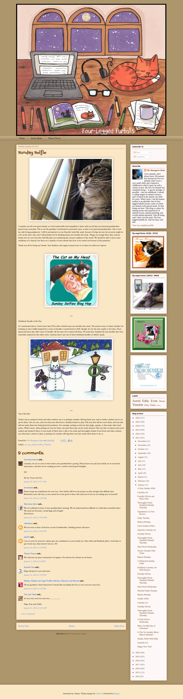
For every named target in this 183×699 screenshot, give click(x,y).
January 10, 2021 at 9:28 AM (35, 498)
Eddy (145, 401)
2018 (137, 661)
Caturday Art (142, 492)
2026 (137, 418)
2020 (137, 653)
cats (29, 444)
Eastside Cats (29, 567)
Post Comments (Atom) (76, 633)
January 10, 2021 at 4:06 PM (35, 531)
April (140, 473)
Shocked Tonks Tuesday (147, 591)
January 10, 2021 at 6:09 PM (35, 547)
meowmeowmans (31, 459)
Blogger (116, 693)
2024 (137, 426)
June (140, 465)
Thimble (47, 444)
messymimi (28, 487)
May (140, 469)
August (141, 457)
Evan (154, 401)
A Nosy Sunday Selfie (146, 488)
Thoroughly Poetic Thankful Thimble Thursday (145, 505)
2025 (137, 422)
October (141, 449)
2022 (137, 434)
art (25, 444)
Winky (158, 405)
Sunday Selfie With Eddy (147, 639)
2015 (137, 672)
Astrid (136, 401)
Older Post (119, 626)
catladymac (28, 523)
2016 (137, 668)
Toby (146, 405)
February (142, 481)
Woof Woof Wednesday (147, 547)
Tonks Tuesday (143, 518)
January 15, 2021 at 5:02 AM (35, 608)
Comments (139, 157)
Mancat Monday (144, 522)
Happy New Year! (144, 647)
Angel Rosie (36, 138)
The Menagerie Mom (156, 170)
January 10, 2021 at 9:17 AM (35, 481)
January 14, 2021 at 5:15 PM (35, 588)
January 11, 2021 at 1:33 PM (34, 561)
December (142, 441)
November (142, 445)
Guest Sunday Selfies (146, 526)
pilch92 (27, 537)
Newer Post (23, 626)
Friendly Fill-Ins (144, 534)
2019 (137, 656)
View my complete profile (143, 225)
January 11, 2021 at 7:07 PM (35, 575)
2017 (137, 664)
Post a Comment (28, 614)
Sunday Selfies (37, 444)
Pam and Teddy (30, 594)
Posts (137, 152)
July (140, 461)
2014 (137, 676)
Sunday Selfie (143, 599)
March (141, 477)
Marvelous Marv (30, 504)
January (141, 485)
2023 (137, 430)
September (142, 453)
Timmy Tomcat (30, 553)
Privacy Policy (54, 138)
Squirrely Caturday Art (146, 530)
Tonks (153, 405)
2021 (137, 438)
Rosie (162, 401)
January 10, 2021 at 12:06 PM (35, 517)
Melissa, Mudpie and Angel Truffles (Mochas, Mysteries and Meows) (51, 581)
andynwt (99, 693)
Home (22, 138)
